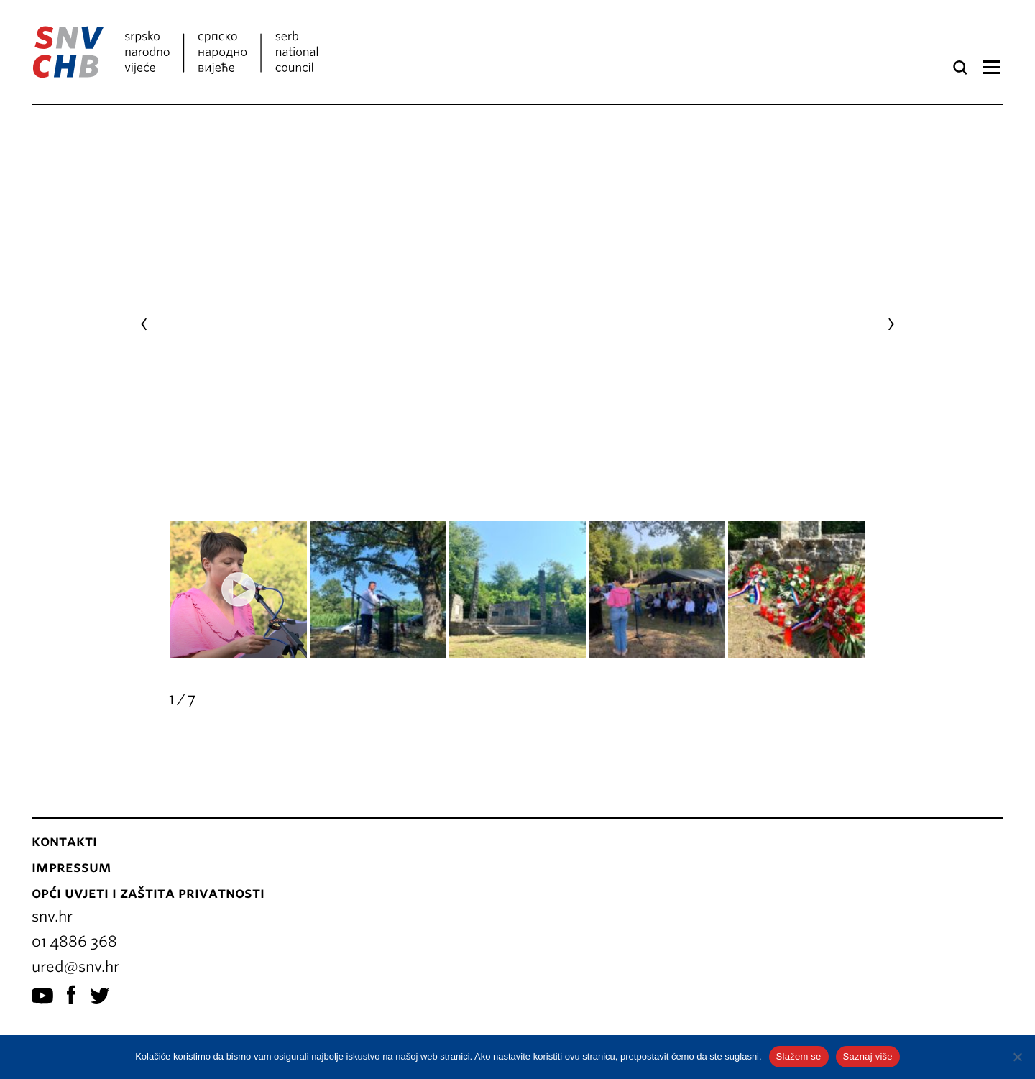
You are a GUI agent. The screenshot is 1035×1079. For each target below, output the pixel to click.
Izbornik (990, 67)
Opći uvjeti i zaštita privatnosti (148, 850)
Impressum (71, 824)
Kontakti (64, 798)
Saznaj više (868, 1056)
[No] (1017, 1057)
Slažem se (799, 1056)
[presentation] (144, 302)
